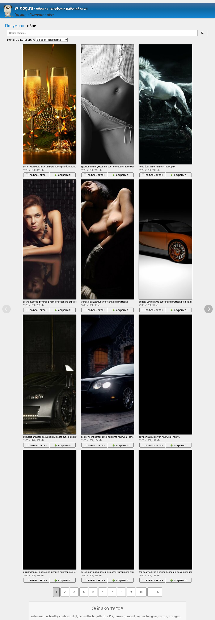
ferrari (119, 616)
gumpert (129, 616)
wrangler (174, 616)
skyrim (140, 616)
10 (141, 592)
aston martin (39, 616)
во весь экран (36, 174)
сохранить (62, 174)
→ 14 (155, 592)
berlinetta (85, 616)
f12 (111, 616)
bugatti (97, 616)
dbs (105, 616)
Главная (20, 15)
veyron (162, 616)
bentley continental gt (63, 616)
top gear (151, 616)
